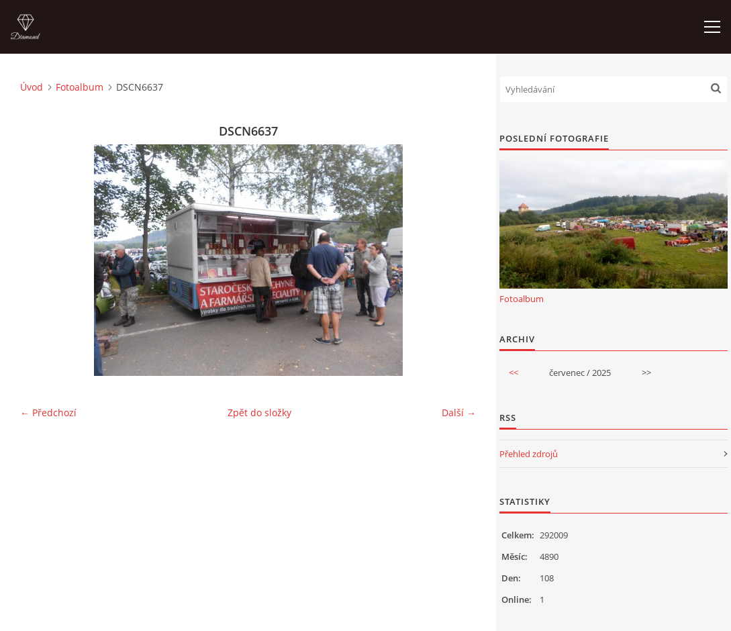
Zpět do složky (259, 412)
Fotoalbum (79, 87)
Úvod (31, 87)
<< (513, 373)
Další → (459, 412)
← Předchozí (48, 412)
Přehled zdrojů (528, 454)
